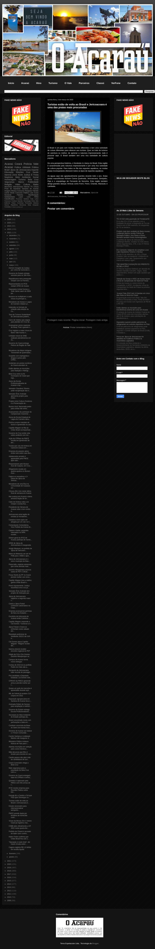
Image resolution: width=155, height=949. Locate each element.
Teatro (13, 203)
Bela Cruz (33, 179)
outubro (12, 242)
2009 (9, 901)
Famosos (8, 201)
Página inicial (78, 320)
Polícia (28, 163)
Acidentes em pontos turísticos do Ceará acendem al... (20, 364)
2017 (9, 874)
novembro (13, 239)
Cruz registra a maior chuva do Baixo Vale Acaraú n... (20, 331)
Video (17, 184)
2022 (9, 233)
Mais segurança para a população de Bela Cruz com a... (19, 770)
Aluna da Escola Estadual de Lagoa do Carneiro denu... (19, 418)
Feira (33, 201)
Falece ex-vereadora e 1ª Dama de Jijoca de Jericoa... (18, 479)
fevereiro (12, 854)
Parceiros (84, 83)
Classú (100, 83)
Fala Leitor (34, 199)
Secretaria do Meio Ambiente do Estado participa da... (19, 716)
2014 (9, 884)
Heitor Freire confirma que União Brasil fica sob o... (19, 838)
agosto (12, 249)
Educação (9, 172)
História (35, 203)
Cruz (28, 172)
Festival (14, 201)
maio (11, 259)
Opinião (20, 201)
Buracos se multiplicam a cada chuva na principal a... (20, 298)
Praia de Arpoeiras (12, 189)
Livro (28, 197)
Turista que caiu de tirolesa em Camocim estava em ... (20, 447)
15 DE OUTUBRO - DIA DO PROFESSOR (133, 215)
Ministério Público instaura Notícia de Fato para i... (18, 742)
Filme (36, 197)
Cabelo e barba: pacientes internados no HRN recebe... (18, 532)
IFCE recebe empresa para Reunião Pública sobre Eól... (19, 790)
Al (11, 207)
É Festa (34, 175)
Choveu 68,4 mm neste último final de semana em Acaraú (20, 492)
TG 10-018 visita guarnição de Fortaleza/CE (133, 219)
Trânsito (35, 191)
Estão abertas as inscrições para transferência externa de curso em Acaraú (132, 309)
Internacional (18, 187)
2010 (9, 897)
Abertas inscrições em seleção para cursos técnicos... (20, 748)
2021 (9, 861)
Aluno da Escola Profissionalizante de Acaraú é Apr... (17, 383)
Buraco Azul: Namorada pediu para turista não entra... (20, 408)
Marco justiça (17, 207)
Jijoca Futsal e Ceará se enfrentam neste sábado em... (19, 629)
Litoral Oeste (10, 193)
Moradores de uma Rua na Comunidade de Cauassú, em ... (19, 486)
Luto (31, 193)
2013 (9, 887)
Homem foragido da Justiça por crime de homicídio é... (20, 269)
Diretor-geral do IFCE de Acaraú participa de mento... (20, 539)
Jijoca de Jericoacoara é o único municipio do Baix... (19, 560)
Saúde (35, 172)
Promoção (28, 203)
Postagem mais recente (59, 320)
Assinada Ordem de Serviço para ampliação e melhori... (20, 705)
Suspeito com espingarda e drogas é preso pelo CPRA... (19, 358)
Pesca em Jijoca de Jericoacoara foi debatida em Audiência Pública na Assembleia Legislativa (130, 339)
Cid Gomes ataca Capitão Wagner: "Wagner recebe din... (19, 644)
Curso (36, 193)
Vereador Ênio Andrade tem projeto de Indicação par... (19, 592)
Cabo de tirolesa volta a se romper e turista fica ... (19, 503)
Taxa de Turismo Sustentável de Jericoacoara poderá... (19, 316)
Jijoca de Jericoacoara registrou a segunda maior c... (19, 598)
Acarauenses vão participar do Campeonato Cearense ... (20, 413)
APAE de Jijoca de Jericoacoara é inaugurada (20, 544)
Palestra (20, 195)
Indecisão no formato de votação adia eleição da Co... (19, 309)
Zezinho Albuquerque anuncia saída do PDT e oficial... (20, 571)
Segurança (9, 182)
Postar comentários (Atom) (81, 327)
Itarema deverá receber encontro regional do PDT (19, 650)
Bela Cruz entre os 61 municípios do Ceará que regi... (19, 376)
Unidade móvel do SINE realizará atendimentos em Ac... (20, 338)
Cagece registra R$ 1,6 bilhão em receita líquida (20, 848)
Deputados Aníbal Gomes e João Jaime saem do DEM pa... (20, 291)
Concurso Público (22, 193)
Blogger (95, 943)
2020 (9, 864)
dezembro (13, 235)
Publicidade (33, 182)
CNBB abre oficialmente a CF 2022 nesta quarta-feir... (20, 827)
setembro (13, 245)
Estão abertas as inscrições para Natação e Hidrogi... (19, 369)
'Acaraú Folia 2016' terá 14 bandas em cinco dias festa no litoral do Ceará (133, 294)
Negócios (9, 177)
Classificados (10, 199)
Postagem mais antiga (97, 320)
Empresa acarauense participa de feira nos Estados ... (20, 612)
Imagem (8, 191)
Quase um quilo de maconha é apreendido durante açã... (20, 689)
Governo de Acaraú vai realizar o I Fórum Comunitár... (20, 732)
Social (35, 177)
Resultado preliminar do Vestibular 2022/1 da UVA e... (19, 636)
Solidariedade (10, 197)
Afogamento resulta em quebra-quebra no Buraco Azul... (19, 471)
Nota (29, 205)
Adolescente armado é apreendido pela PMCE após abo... (18, 458)
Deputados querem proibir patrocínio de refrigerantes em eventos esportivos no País (133, 323)
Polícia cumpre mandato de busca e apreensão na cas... (20, 423)
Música (13, 191)
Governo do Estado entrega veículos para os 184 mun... (20, 274)
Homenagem (10, 179)
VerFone (115, 83)
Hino (38, 83)
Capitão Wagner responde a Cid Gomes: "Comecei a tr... (20, 623)
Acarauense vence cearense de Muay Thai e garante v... (20, 326)
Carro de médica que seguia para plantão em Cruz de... (20, 321)
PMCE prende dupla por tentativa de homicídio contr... (18, 815)
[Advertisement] (77, 293)
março (11, 265)
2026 (9, 219)
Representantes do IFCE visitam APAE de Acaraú (19, 285)
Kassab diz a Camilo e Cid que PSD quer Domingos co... (20, 796)
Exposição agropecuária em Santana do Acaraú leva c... (20, 700)
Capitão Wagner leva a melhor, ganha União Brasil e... (20, 581)
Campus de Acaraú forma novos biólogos (18, 661)
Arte (37, 201)
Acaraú (25, 83)
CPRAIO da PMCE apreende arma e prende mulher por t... (20, 683)
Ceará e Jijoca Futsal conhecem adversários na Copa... (19, 606)
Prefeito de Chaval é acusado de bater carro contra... (20, 832)
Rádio (35, 184)
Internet (26, 187)
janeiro (12, 857)
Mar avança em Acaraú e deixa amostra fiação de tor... (20, 497)
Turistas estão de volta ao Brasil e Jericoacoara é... (19, 802)
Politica (18, 167)
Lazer (21, 197)
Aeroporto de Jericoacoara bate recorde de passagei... (20, 671)
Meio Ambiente (23, 177)
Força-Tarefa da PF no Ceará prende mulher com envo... (20, 576)
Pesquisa (28, 191)
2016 (9, 877)
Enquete (35, 205)
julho (11, 252)
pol (22, 207)
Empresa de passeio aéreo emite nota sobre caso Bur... (20, 452)
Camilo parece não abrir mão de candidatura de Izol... (20, 758)
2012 (9, 891)
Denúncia (23, 205)
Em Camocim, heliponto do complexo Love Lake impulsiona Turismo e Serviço (133, 251)
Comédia (8, 207)
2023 (9, 229)
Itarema (8, 175)
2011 (9, 894)
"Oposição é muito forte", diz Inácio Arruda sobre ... (19, 843)
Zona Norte (17, 175)
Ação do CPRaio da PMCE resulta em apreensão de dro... (19, 441)
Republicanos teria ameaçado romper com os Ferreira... (20, 280)
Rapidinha (14, 205)
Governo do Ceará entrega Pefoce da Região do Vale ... (19, 345)
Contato (132, 83)
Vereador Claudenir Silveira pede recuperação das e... (19, 389)
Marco (21, 182)
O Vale (68, 83)
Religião (8, 184)
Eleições (20, 172)
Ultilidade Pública (30, 167)
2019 (9, 868)
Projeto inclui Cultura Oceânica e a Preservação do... (20, 402)
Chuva (36, 187)
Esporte (34, 170)
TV (31, 187)
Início (11, 83)
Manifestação (33, 195)
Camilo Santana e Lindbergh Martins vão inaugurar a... (19, 737)
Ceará (18, 163)
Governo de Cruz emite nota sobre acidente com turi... (19, 434)
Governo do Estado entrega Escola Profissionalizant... (19, 711)
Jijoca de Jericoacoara (20, 170)
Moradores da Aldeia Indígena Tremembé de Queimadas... (20, 351)
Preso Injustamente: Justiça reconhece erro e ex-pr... (19, 587)
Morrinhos (8, 187)
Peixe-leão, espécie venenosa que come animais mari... (20, 565)
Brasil (7, 170)
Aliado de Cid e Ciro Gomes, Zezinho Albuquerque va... (19, 655)
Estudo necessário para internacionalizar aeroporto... (17, 808)
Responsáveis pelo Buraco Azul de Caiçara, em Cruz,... (20, 465)
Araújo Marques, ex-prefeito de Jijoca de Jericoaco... (20, 549)
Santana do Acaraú (30, 189)
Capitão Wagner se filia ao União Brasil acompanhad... (20, 429)
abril (11, 262)
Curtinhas (20, 203)
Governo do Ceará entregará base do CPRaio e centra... (20, 776)
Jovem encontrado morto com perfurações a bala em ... (20, 721)
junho (11, 255)
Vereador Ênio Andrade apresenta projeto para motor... (18, 396)
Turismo (52, 83)
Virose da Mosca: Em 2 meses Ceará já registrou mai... (20, 822)
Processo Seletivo (22, 199)
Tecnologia (27, 201)
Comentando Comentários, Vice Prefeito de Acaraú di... (20, 526)
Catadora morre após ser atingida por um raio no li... (20, 521)
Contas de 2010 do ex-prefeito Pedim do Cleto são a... (20, 666)
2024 (9, 226)
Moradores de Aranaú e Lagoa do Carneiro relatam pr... (20, 303)
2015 (9, 881)
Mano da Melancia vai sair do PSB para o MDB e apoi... (20, 555)
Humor (7, 205)
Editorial (7, 203)
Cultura (26, 184)
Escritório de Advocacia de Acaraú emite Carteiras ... (19, 617)
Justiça (27, 175)
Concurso (20, 191)
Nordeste (63, 196)
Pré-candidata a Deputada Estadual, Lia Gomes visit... (20, 677)
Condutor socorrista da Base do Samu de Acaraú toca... (20, 726)
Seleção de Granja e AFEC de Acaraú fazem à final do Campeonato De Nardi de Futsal (133, 280)
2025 (9, 223)
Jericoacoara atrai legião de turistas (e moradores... (19, 515)
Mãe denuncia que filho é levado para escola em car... (20, 753)
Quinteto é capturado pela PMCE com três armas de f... (19, 783)
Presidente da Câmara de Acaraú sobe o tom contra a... (19, 509)
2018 (9, 871)
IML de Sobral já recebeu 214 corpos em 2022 (20, 695)
